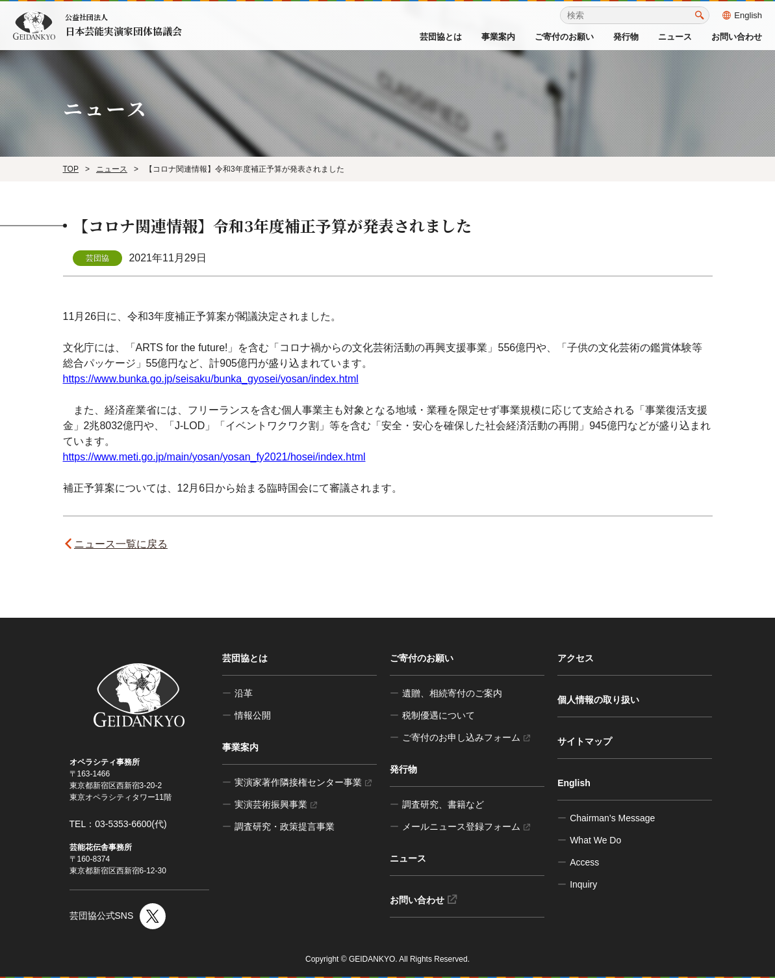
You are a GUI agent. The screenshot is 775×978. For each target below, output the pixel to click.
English (742, 15)
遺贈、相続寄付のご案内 (452, 693)
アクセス (575, 658)
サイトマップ (584, 741)
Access (584, 862)
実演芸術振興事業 (276, 804)
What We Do (595, 840)
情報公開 (253, 715)
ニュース (675, 37)
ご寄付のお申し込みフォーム (466, 737)
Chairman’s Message (612, 818)
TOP (71, 169)
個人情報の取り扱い (598, 699)
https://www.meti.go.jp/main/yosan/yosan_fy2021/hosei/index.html (214, 456)
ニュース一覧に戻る (123, 543)
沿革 (244, 693)
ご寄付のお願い (564, 37)
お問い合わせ (736, 37)
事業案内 (498, 37)
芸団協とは (441, 37)
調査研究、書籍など (443, 804)
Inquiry (583, 884)
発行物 (626, 37)
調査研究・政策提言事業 (285, 826)
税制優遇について (438, 715)
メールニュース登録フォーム (466, 826)
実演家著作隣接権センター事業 (303, 782)
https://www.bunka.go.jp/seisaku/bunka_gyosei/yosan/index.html (211, 378)
